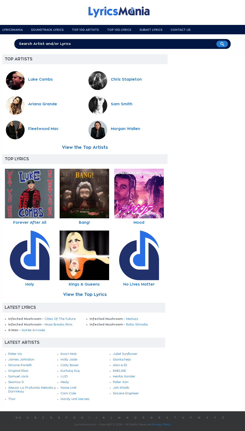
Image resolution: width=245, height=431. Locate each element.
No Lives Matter (139, 284)
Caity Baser (70, 365)
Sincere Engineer (126, 393)
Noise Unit (68, 387)
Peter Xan (120, 382)
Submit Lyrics (150, 29)
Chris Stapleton (126, 79)
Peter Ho (15, 354)
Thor (12, 399)
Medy (65, 382)
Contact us (181, 29)
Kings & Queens (84, 284)
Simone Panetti (20, 365)
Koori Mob (69, 354)
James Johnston (21, 359)
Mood (139, 222)
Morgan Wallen (125, 129)
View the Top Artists (85, 147)
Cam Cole (68, 393)
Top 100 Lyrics (119, 29)
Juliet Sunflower (125, 354)
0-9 (18, 417)
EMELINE (119, 370)
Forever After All (29, 222)
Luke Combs (40, 79)
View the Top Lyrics (85, 294)
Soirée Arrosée (33, 330)
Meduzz (132, 319)
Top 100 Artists (85, 29)
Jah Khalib (121, 387)
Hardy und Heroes (75, 399)
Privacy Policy (161, 424)
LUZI (64, 376)
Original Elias (18, 370)
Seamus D (16, 382)
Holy (29, 284)
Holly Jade (69, 359)
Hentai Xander (124, 376)
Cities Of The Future (60, 319)
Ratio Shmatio (137, 324)
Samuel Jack (18, 376)
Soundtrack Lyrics (47, 29)
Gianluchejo (122, 359)
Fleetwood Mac (43, 129)
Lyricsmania (12, 29)
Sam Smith (121, 104)
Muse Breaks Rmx (59, 324)
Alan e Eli (120, 365)
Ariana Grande (42, 104)
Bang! (84, 222)
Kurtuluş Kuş (70, 370)
